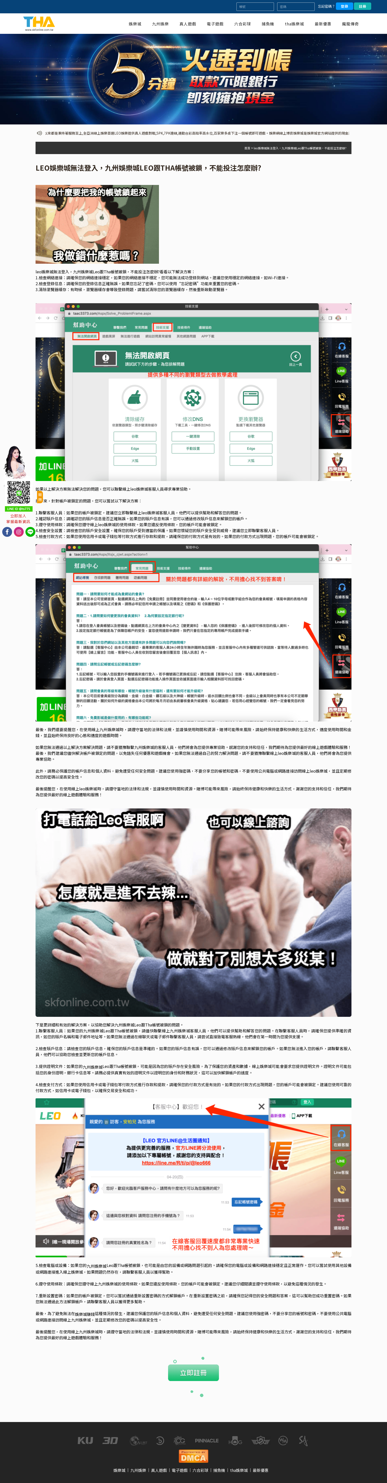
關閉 (40, 497)
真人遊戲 (187, 24)
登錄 (344, 6)
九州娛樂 (160, 24)
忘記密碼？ (326, 6)
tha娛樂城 (294, 24)
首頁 (247, 148)
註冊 (362, 6)
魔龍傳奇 (350, 24)
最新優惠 (323, 24)
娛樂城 (135, 24)
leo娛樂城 (107, 524)
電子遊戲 (215, 24)
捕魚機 (268, 24)
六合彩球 (242, 24)
